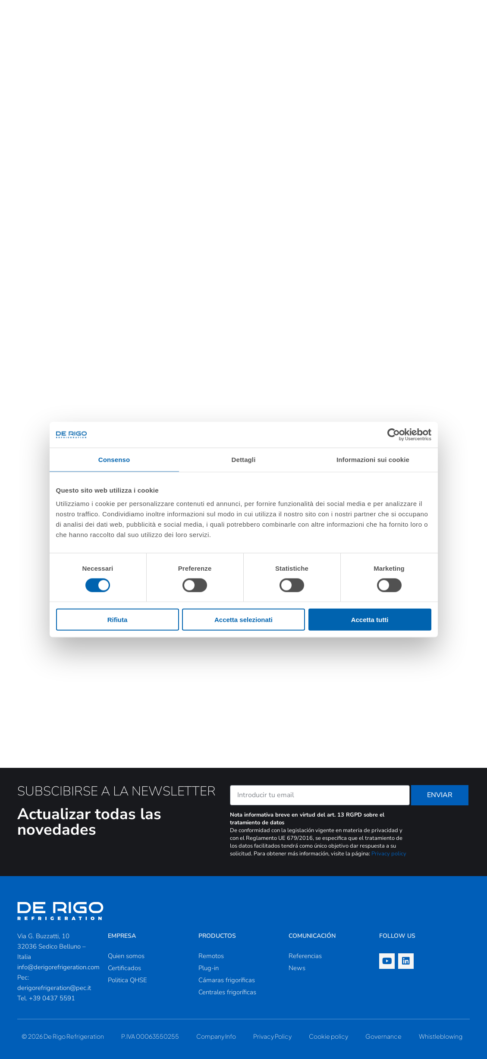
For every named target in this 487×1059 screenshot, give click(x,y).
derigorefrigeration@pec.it (54, 988)
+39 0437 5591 (52, 998)
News (297, 968)
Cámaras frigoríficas (226, 980)
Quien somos (126, 956)
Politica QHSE (127, 980)
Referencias (305, 956)
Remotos (211, 956)
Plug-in (208, 968)
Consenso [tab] (114, 459)
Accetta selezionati (243, 619)
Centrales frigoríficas (227, 992)
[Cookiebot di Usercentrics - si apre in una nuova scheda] (393, 434)
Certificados (124, 968)
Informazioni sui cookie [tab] (372, 459)
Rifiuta (117, 619)
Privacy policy (388, 854)
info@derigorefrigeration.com (58, 967)
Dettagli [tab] (244, 459)
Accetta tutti (370, 619)
